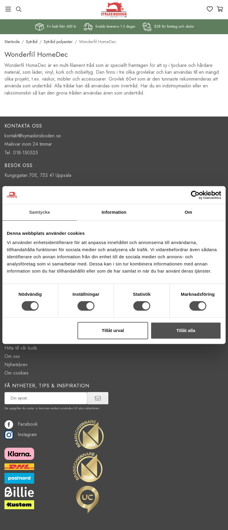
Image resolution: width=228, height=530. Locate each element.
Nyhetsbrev (16, 364)
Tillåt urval (113, 330)
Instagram (20, 434)
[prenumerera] (97, 398)
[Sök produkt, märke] (18, 9)
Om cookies (16, 372)
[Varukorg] (220, 9)
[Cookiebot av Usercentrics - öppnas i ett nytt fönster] (195, 195)
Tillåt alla (185, 330)
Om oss (12, 356)
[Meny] (8, 9)
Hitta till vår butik (20, 348)
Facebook (21, 424)
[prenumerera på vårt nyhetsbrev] (45, 398)
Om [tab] (188, 212)
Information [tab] (114, 212)
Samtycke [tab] (39, 212)
